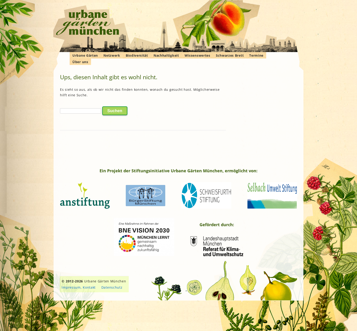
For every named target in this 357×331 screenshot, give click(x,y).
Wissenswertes (197, 55)
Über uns (80, 62)
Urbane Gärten (85, 55)
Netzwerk (111, 55)
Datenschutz (112, 287)
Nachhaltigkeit (166, 55)
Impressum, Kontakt (79, 287)
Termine (256, 55)
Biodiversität (137, 55)
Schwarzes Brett (230, 55)
